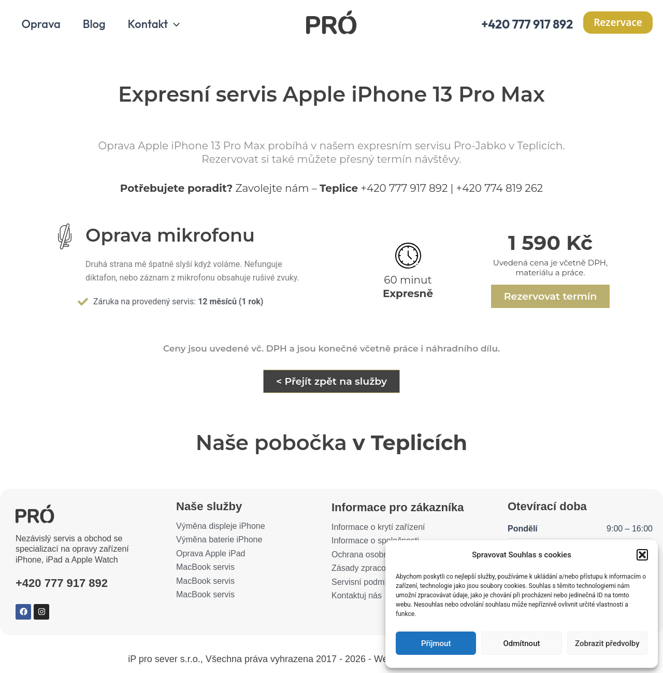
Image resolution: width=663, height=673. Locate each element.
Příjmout (436, 643)
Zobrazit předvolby (607, 643)
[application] (175, 25)
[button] (642, 555)
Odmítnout (521, 643)
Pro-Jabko (480, 147)
